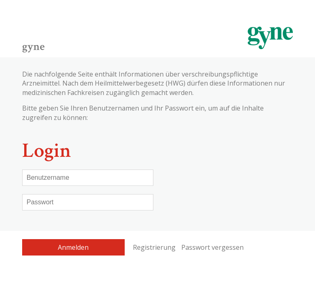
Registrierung (154, 247)
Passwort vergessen (212, 247)
